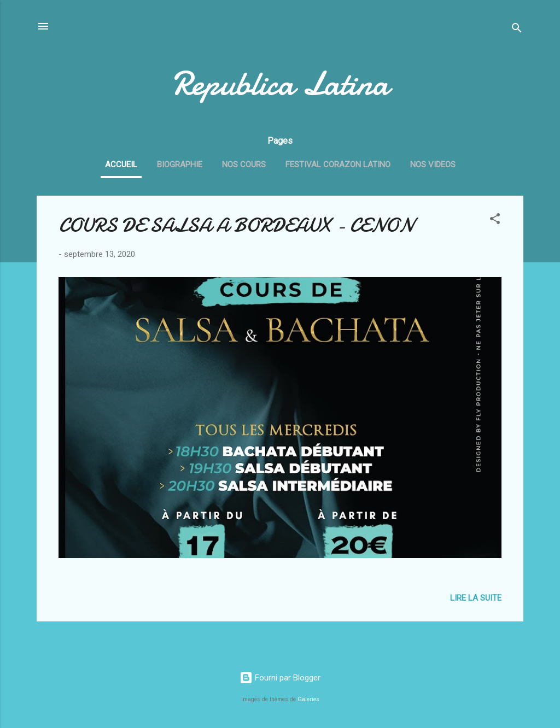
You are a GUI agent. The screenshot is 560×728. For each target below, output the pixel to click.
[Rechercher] (516, 29)
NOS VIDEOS (433, 164)
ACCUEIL (121, 164)
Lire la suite (475, 598)
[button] (494, 220)
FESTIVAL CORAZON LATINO (337, 164)
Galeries (308, 699)
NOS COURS (244, 164)
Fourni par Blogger (280, 678)
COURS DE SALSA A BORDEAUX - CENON (236, 225)
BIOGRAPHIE (179, 164)
